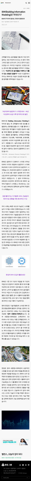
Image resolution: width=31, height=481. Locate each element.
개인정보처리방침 (8, 473)
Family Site (6, 477)
